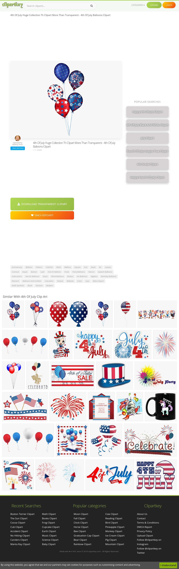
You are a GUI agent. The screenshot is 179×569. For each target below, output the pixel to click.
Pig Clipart (111, 539)
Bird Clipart (111, 522)
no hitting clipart (20, 535)
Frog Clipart (48, 522)
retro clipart (98, 281)
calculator (49, 281)
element (15, 281)
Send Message (18, 148)
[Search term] (60, 6)
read (93, 267)
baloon (34, 272)
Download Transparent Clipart (42, 204)
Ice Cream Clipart (114, 535)
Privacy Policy (144, 531)
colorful (49, 267)
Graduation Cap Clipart (86, 535)
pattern (39, 267)
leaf (42, 272)
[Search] (92, 6)
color (79, 281)
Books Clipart (49, 518)
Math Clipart (49, 514)
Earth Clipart (49, 531)
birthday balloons (108, 276)
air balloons (82, 276)
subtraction (17, 276)
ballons (68, 267)
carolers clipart (19, 539)
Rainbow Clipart (82, 544)
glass (45, 276)
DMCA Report (144, 527)
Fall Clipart (79, 518)
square (77, 267)
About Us (142, 514)
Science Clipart (50, 539)
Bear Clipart (80, 539)
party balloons (78, 272)
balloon (29, 267)
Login (169, 5)
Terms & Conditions (148, 522)
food (67, 272)
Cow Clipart (111, 514)
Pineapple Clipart (114, 527)
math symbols (18, 285)
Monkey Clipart (113, 531)
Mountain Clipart (114, 544)
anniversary (17, 267)
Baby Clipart (49, 544)
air (100, 267)
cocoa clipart (17, 522)
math (58, 267)
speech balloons (105, 272)
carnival (15, 272)
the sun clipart (19, 518)
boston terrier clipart (22, 514)
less (87, 281)
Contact (141, 518)
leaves (108, 267)
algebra (94, 276)
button (70, 276)
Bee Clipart (80, 531)
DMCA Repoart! (42, 215)
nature (91, 272)
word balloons (57, 276)
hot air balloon (54, 272)
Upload (154, 5)
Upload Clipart (145, 535)
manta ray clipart (20, 544)
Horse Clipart (81, 527)
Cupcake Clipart (51, 527)
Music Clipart (49, 535)
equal (24, 272)
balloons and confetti (32, 281)
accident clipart (19, 531)
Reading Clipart (113, 518)
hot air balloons (32, 276)
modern (49, 285)
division (39, 285)
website (70, 281)
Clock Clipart (81, 522)
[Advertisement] (65, 39)
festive (60, 281)
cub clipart (16, 527)
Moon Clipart (81, 514)
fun (85, 267)
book (30, 285)
